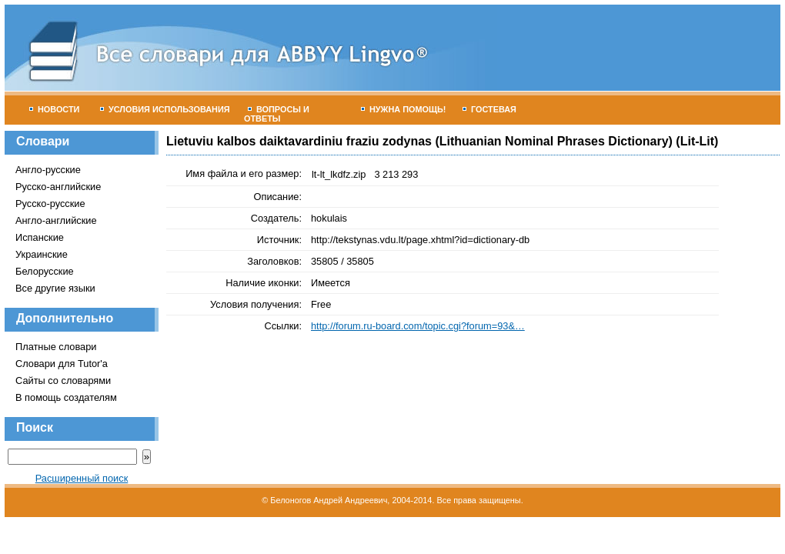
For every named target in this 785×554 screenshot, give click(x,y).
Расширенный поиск (82, 478)
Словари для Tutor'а (61, 363)
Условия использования (165, 109)
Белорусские (44, 271)
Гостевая (489, 109)
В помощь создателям (66, 397)
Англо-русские (48, 169)
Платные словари (55, 346)
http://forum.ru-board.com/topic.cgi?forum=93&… (418, 326)
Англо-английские (56, 220)
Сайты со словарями (63, 380)
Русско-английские (58, 186)
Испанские (39, 237)
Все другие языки (55, 288)
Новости (54, 109)
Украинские (41, 254)
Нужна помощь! (403, 109)
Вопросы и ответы (276, 114)
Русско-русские (50, 203)
